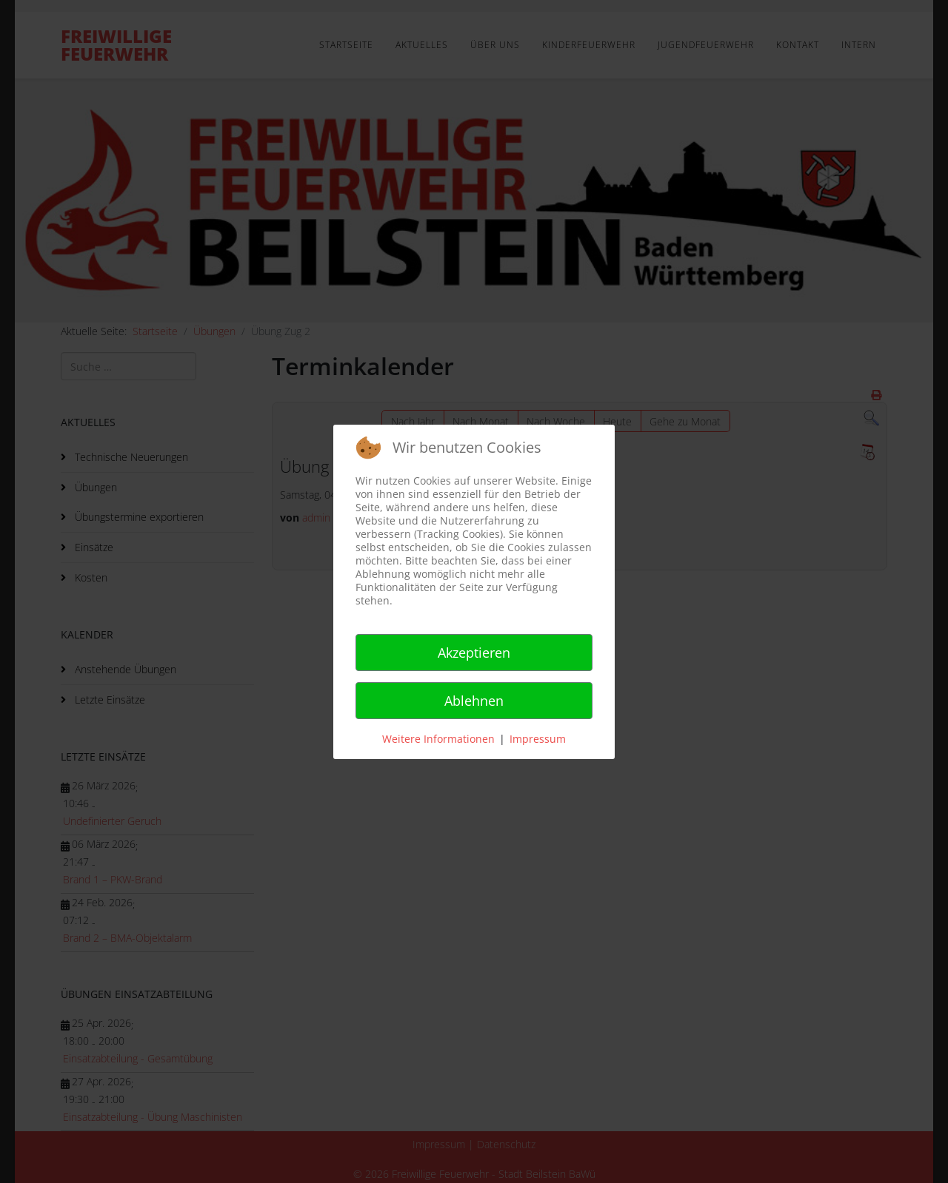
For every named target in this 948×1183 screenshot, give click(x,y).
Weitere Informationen (438, 739)
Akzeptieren (474, 652)
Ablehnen (474, 701)
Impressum (538, 739)
